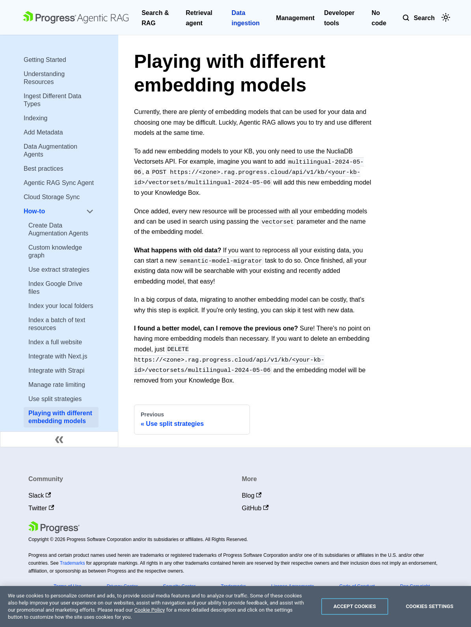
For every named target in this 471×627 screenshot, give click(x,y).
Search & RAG (155, 17)
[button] (59, 211)
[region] (235, 606)
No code (379, 17)
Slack (39, 495)
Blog (252, 495)
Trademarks (72, 563)
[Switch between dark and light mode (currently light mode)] (445, 17)
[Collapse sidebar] (59, 439)
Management (295, 18)
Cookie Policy (149, 610)
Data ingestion (246, 17)
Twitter (41, 508)
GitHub (255, 508)
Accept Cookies (354, 606)
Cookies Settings (430, 606)
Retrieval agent (199, 17)
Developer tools (339, 17)
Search (424, 18)
